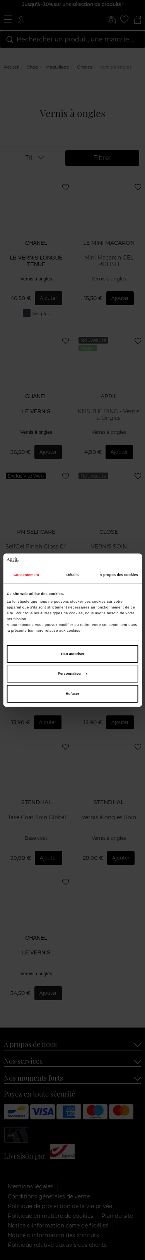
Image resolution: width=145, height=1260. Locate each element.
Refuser (72, 694)
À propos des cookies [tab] (119, 575)
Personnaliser (73, 674)
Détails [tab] (72, 575)
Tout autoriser (72, 654)
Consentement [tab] (26, 575)
